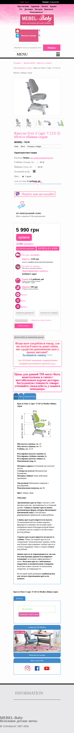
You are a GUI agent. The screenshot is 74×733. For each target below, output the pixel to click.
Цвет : (17, 176)
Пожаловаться (36, 12)
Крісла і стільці (44, 63)
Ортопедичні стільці (22, 68)
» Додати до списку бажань (40, 320)
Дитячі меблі (29, 63)
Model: (19, 142)
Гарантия (35, 6)
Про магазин (23, 6)
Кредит (24, 307)
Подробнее (37, 183)
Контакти (48, 9)
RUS (27, 2)
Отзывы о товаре (34, 146)
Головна (17, 63)
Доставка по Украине (32, 267)
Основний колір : (22, 171)
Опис (16, 146)
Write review (24, 326)
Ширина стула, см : (24, 167)
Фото (23, 146)
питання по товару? (49, 313)
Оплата (44, 6)
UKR (22, 2)
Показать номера (28, 35)
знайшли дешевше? (25, 313)
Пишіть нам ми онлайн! (34, 193)
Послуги (38, 9)
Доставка (28, 9)
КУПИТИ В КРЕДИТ (26, 248)
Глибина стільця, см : (24, 162)
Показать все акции (37, 655)
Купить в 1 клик (47, 248)
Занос (23, 301)
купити (24, 237)
